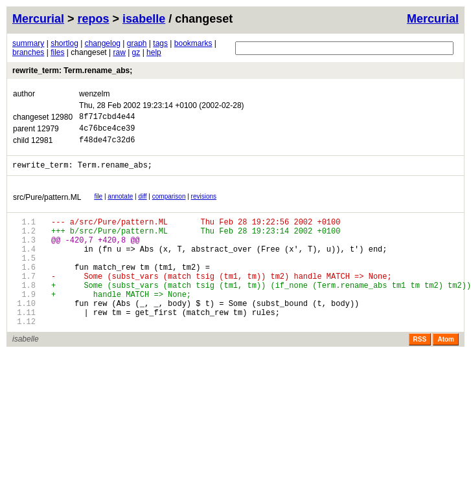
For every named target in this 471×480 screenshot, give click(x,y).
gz (136, 52)
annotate (120, 204)
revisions (203, 204)
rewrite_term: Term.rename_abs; (72, 70)
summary (28, 43)
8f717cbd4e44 (107, 118)
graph (137, 43)
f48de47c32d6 (107, 145)
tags (160, 43)
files (57, 52)
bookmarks (193, 43)
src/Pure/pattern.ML (47, 205)
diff (142, 204)
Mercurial (433, 18)
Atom (445, 370)
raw (119, 52)
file (98, 204)
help (153, 52)
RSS (420, 370)
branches (28, 52)
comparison (169, 204)
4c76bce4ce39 (107, 131)
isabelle (143, 18)
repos (93, 18)
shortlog (64, 43)
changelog (103, 43)
